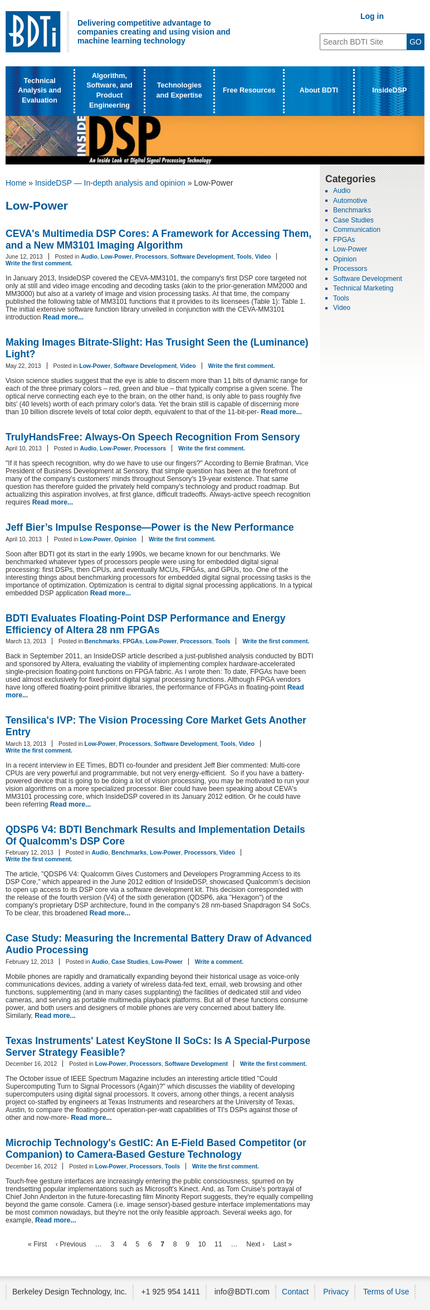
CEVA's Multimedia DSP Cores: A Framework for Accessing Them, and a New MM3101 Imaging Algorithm (158, 239)
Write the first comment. (39, 263)
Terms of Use (386, 1291)
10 (202, 1244)
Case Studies (129, 961)
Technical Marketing (363, 288)
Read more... (63, 317)
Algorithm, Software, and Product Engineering (109, 90)
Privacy (336, 1291)
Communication (356, 230)
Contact (295, 1291)
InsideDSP (389, 90)
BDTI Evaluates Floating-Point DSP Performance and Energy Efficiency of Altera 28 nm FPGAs (145, 624)
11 (218, 1244)
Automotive (350, 201)
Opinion (125, 539)
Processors (151, 256)
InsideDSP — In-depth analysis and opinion (110, 182)
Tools (244, 256)
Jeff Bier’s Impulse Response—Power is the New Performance (150, 527)
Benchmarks (102, 641)
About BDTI (319, 90)
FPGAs (132, 641)
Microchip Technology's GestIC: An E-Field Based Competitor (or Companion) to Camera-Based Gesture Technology (156, 1148)
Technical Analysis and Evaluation (39, 90)
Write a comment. (219, 961)
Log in (372, 16)
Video (263, 256)
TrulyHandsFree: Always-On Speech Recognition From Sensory (153, 437)
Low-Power (116, 256)
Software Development (201, 256)
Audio (89, 256)
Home (16, 182)
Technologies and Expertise (180, 90)
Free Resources (249, 90)
